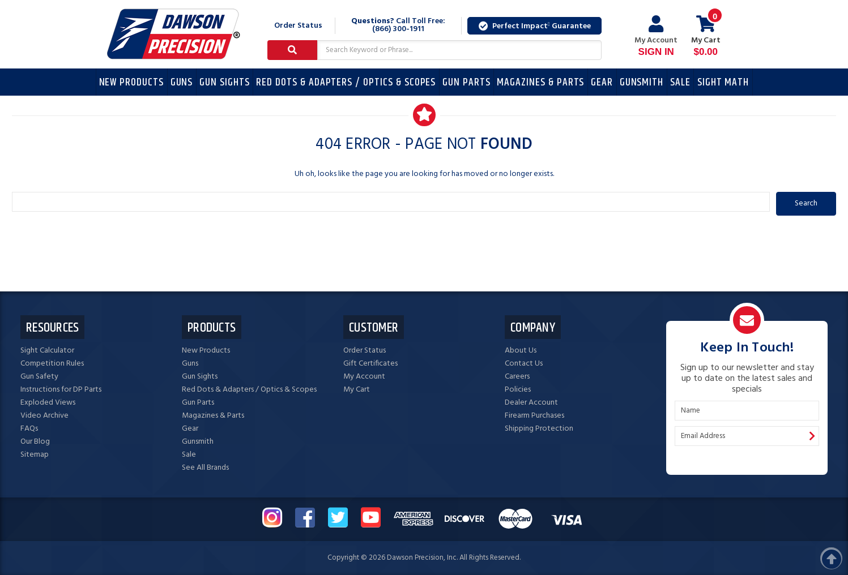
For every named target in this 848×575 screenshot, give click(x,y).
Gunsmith (642, 82)
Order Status (298, 25)
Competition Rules (52, 364)
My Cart (356, 390)
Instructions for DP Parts (60, 390)
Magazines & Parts (540, 82)
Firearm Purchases (534, 416)
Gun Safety (39, 377)
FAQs (29, 429)
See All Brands (205, 468)
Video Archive (44, 416)
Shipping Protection (539, 429)
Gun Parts (466, 82)
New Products (131, 82)
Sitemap (34, 455)
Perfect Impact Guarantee (535, 26)
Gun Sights (224, 82)
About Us (520, 351)
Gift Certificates (370, 364)
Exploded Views (47, 403)
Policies (518, 390)
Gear (602, 82)
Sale (680, 82)
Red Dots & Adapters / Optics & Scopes (346, 82)
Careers (517, 377)
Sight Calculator (47, 351)
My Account (655, 36)
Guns (182, 82)
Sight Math (723, 82)
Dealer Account (531, 403)
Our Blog (35, 442)
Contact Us (524, 364)
